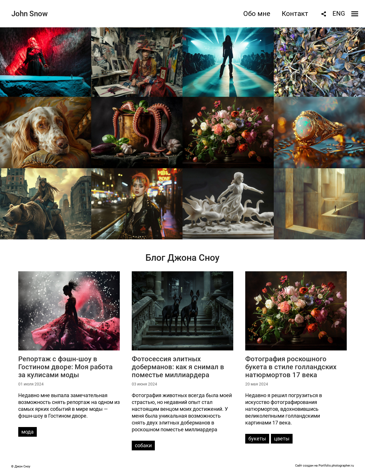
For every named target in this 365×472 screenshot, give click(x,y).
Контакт (295, 13)
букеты (257, 439)
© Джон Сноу (20, 466)
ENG (338, 13)
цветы (281, 439)
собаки (143, 445)
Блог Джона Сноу (182, 257)
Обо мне (256, 13)
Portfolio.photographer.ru (336, 465)
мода (27, 432)
